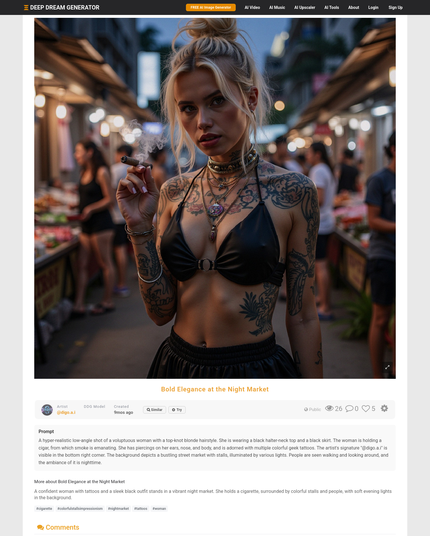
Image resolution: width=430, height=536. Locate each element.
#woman (159, 509)
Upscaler (304, 7)
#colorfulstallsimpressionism (80, 509)
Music (277, 7)
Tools (331, 7)
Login (373, 7)
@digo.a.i (66, 412)
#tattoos (140, 509)
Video (252, 7)
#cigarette (44, 509)
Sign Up (396, 7)
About (353, 7)
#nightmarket (118, 509)
